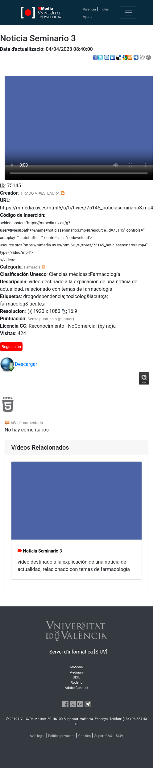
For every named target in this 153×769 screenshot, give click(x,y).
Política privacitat (61, 736)
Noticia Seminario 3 (40, 551)
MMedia (76, 667)
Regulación (11, 346)
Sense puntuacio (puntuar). (51, 319)
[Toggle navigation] (128, 12)
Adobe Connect (76, 688)
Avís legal (37, 736)
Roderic (76, 683)
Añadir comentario (24, 422)
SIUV (119, 736)
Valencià (89, 9)
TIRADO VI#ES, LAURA (40, 193)
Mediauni (76, 672)
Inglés (104, 9)
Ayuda (87, 17)
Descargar (18, 364)
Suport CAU (103, 736)
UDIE (76, 677)
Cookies (84, 736)
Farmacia (32, 267)
